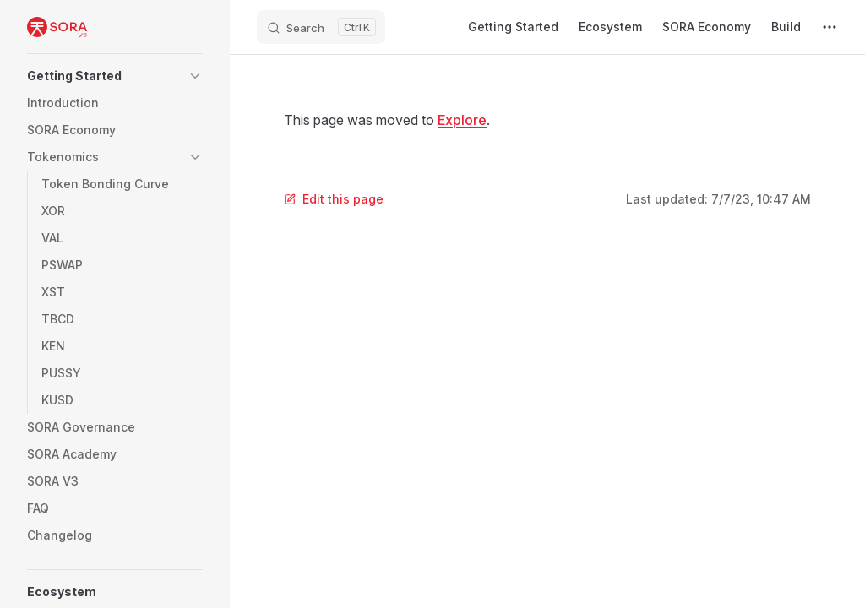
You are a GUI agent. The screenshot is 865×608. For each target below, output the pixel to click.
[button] (115, 76)
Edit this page (334, 199)
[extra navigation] (829, 27)
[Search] (321, 27)
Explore (462, 119)
